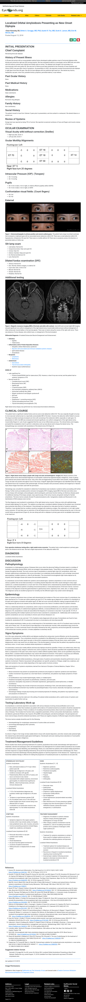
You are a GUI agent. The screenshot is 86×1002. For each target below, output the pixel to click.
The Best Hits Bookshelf (50, 997)
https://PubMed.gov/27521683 (39, 920)
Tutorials (48, 15)
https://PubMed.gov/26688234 (21, 916)
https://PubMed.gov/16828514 (18, 926)
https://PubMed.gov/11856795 (18, 896)
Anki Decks (61, 15)
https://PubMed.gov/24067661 (18, 872)
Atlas (26, 15)
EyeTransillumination (49, 988)
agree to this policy (56, 1)
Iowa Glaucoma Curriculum (50, 991)
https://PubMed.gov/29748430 (42, 890)
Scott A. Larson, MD (63, 31)
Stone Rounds (47, 996)
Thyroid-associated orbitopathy (21, 365)
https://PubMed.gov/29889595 (48, 944)
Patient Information (48, 994)
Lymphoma (15, 357)
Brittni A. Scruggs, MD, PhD (30, 31)
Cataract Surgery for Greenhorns (52, 986)
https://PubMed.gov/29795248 (26, 934)
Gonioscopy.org (48, 989)
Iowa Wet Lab (47, 993)
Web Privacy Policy (29, 991)
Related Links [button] (78, 15)
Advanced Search (77, 3)
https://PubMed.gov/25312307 (18, 908)
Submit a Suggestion (69, 998)
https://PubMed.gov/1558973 (17, 886)
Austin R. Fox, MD (48, 31)
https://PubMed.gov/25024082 (18, 902)
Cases (17, 15)
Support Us (8, 999)
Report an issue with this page (32, 989)
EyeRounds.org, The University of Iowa (33, 970)
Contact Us (66, 996)
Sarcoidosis (15, 363)
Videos (37, 15)
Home (6, 15)
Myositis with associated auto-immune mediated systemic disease (32, 349)
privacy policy (41, 1)
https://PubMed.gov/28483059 (18, 880)
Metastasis (15, 359)
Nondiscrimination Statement (32, 993)
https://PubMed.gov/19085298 (51, 938)
